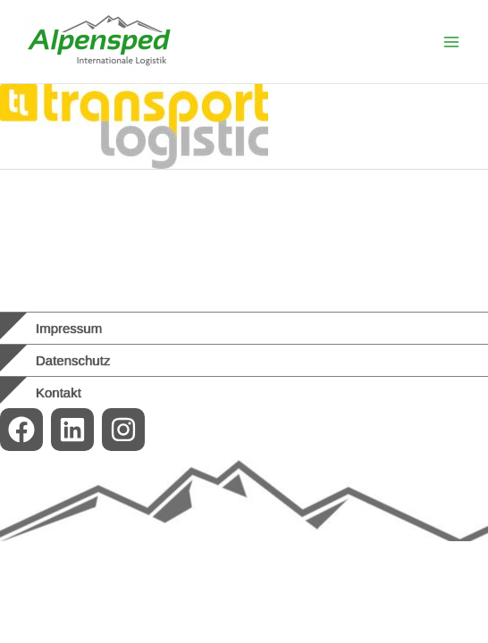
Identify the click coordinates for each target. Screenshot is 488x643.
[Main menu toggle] (451, 42)
